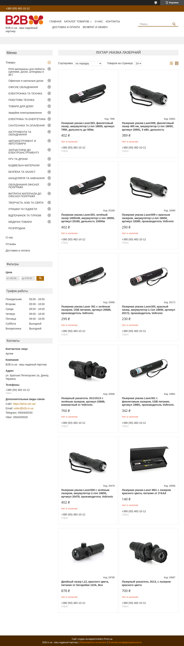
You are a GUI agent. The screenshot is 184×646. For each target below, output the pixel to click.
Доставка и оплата (66, 27)
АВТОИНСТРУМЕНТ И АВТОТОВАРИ (22, 142)
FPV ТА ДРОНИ (18, 159)
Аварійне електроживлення (25, 112)
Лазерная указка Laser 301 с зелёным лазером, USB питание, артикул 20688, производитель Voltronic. (86, 310)
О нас (99, 21)
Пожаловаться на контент (92, 642)
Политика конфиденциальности (125, 642)
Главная (55, 21)
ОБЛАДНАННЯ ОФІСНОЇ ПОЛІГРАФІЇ (23, 186)
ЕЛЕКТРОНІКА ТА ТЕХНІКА (25, 93)
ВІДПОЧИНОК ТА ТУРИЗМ (24, 215)
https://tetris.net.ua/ (24, 403)
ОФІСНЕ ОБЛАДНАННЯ (23, 87)
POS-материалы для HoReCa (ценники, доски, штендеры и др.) (26, 72)
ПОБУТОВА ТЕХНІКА (21, 99)
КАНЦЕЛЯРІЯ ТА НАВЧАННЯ (26, 178)
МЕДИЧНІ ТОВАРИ (20, 221)
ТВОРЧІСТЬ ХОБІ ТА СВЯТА (26, 202)
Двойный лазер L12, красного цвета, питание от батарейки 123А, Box (85, 583)
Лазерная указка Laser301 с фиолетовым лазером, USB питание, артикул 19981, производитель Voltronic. (148, 401)
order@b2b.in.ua (23, 408)
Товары (10, 62)
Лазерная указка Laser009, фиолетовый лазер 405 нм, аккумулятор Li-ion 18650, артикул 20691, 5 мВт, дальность (148, 126)
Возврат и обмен (95, 27)
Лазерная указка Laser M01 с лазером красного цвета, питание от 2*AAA (146, 491)
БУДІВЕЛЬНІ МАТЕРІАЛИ (23, 165)
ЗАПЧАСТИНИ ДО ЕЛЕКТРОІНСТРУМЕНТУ (23, 151)
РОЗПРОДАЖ (16, 228)
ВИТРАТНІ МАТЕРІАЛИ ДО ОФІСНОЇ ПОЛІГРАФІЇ (24, 195)
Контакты (113, 21)
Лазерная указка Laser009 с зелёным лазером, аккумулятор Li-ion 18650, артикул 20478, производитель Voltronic (87, 493)
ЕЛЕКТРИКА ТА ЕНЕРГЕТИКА (27, 119)
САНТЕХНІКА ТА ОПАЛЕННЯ (26, 125)
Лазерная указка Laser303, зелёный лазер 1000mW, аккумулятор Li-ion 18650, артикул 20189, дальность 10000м (88, 218)
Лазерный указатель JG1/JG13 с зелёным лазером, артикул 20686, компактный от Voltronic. (83, 401)
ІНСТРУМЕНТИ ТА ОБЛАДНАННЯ (19, 133)
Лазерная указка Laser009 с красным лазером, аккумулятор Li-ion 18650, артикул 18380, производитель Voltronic (148, 218)
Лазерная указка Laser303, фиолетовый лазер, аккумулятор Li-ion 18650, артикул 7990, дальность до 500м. (87, 126)
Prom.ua (108, 639)
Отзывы (11, 244)
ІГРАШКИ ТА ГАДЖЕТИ (22, 209)
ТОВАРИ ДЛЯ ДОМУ (21, 106)
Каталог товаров (76, 21)
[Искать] (174, 24)
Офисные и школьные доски (25, 80)
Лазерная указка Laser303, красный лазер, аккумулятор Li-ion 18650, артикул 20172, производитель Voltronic (148, 310)
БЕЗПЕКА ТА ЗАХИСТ (21, 171)
